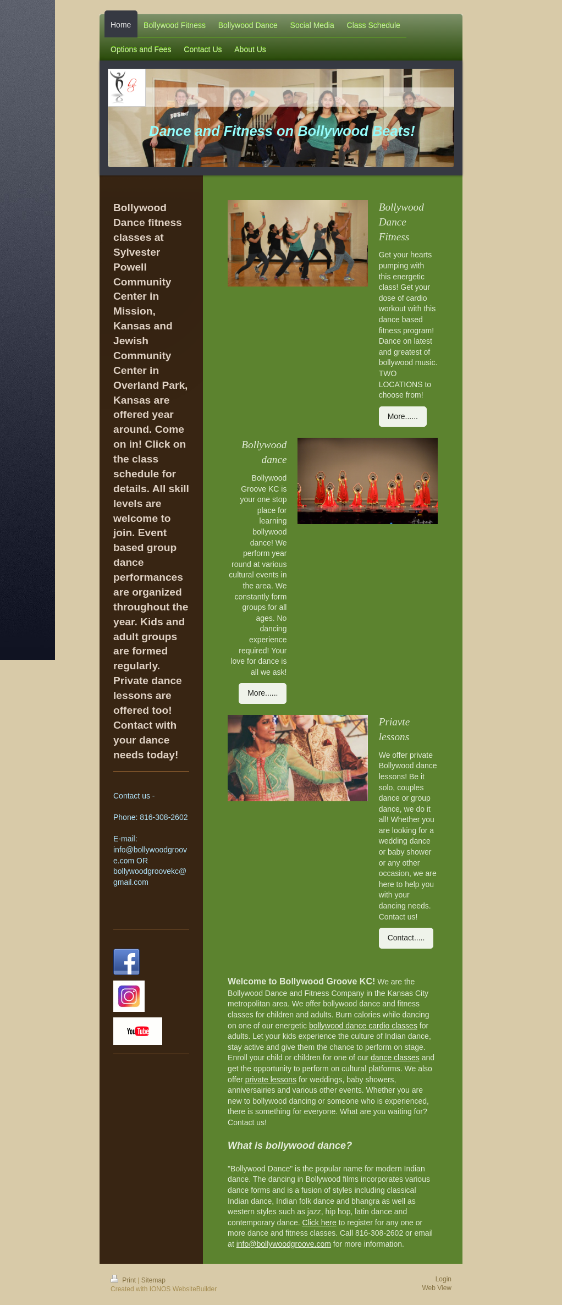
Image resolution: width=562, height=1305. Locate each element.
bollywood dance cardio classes (363, 1025)
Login (443, 1279)
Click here (319, 1222)
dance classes (395, 1057)
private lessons (270, 1079)
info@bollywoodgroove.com (283, 1244)
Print (124, 1280)
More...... (403, 416)
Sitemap (153, 1280)
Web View (436, 1288)
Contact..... (406, 937)
